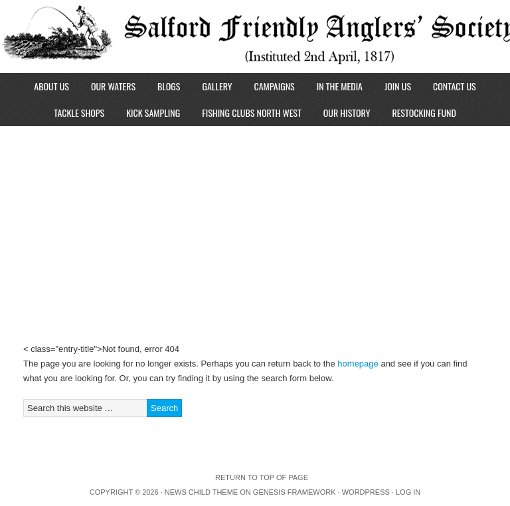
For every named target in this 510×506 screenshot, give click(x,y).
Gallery (217, 86)
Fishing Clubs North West (251, 113)
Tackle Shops (79, 113)
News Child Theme (201, 492)
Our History (347, 113)
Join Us (397, 86)
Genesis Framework (294, 492)
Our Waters (113, 86)
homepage (357, 364)
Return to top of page (261, 477)
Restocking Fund (424, 113)
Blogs (168, 86)
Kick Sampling (153, 113)
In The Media (340, 86)
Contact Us (454, 86)
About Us (51, 86)
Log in (408, 492)
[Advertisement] (255, 226)
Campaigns (274, 86)
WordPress (366, 492)
